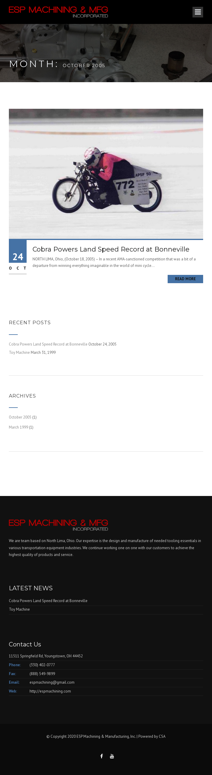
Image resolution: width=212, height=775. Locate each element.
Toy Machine (19, 352)
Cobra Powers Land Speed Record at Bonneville (111, 249)
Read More (185, 278)
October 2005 (20, 417)
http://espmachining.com (50, 691)
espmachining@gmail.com (52, 682)
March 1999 (18, 427)
